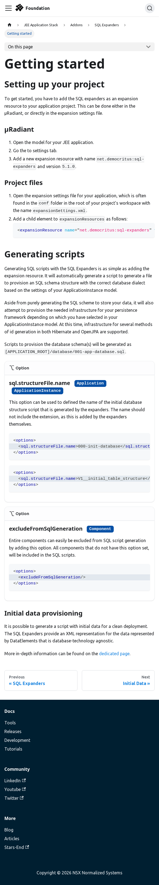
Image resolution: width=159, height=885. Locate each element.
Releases (13, 731)
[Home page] (9, 25)
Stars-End (16, 847)
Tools (10, 722)
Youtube (15, 789)
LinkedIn (15, 780)
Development (17, 740)
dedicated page (114, 653)
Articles (11, 838)
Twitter (13, 798)
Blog (8, 829)
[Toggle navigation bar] (8, 8)
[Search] (150, 8)
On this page (20, 46)
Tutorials (13, 748)
